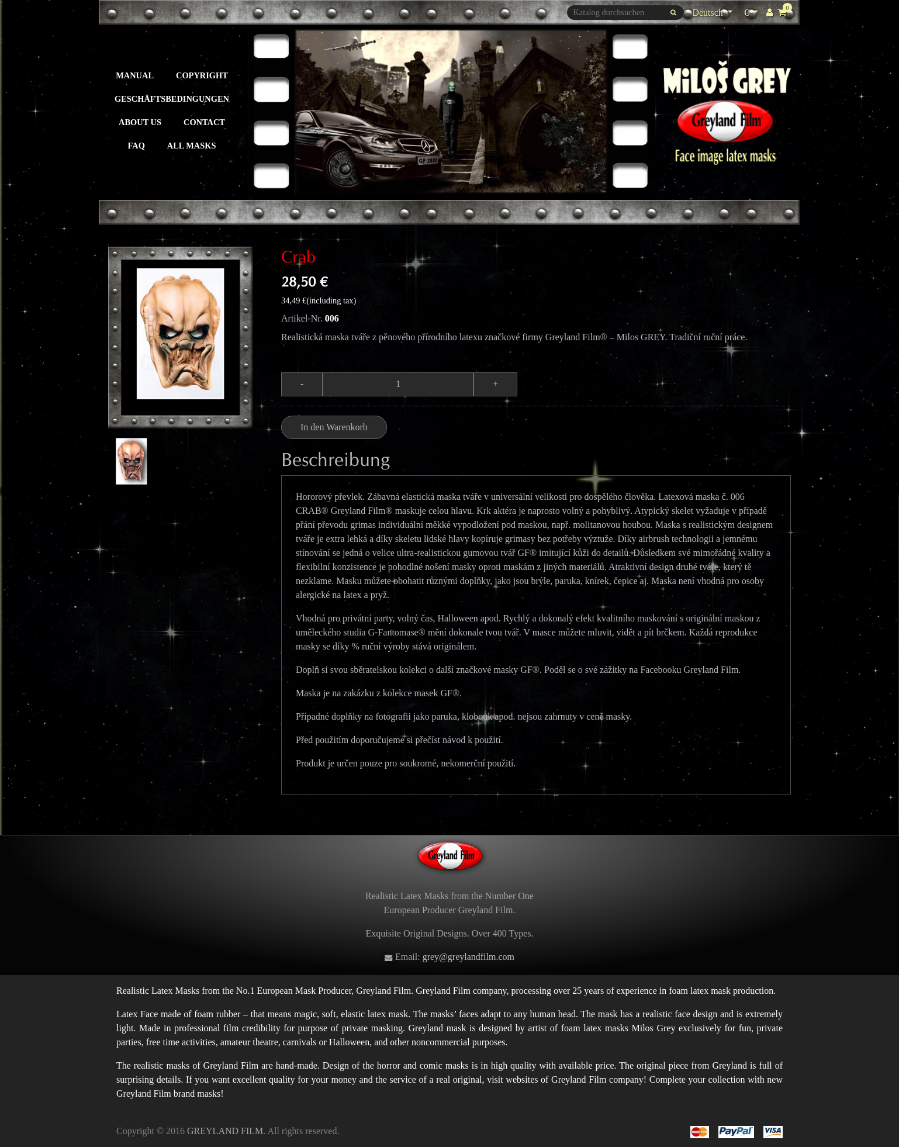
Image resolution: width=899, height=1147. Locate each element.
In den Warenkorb (334, 427)
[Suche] (625, 12)
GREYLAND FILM (225, 1131)
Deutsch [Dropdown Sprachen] (708, 13)
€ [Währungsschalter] (753, 11)
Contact (204, 122)
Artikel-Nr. (302, 318)
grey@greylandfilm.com (468, 957)
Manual (135, 75)
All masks (191, 145)
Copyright (202, 75)
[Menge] (398, 384)
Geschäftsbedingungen (172, 98)
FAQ (136, 145)
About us (140, 122)
